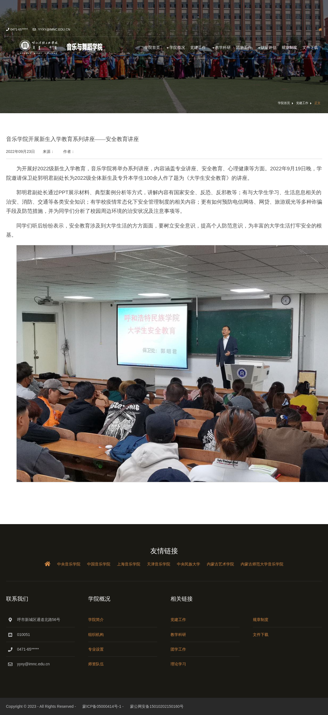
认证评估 (268, 47)
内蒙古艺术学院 (220, 564)
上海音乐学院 (128, 564)
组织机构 (96, 634)
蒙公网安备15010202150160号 (157, 706)
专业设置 (96, 649)
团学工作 (243, 47)
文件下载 (310, 47)
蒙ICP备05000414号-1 (101, 706)
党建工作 (198, 47)
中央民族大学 (188, 564)
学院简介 (96, 619)
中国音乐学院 (98, 564)
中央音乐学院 (68, 564)
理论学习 (178, 664)
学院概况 (177, 47)
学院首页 (152, 47)
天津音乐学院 (158, 564)
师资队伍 (96, 664)
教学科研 (223, 47)
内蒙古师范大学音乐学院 (262, 564)
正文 (317, 103)
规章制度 (289, 47)
